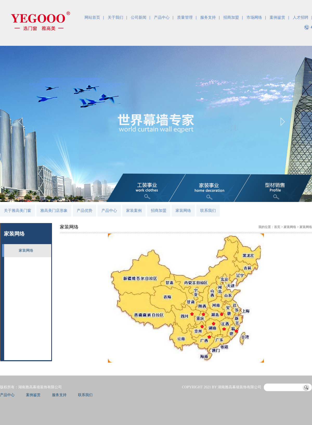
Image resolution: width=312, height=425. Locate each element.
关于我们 (115, 17)
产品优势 (84, 210)
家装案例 (134, 210)
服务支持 (208, 17)
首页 (277, 227)
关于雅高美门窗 (17, 210)
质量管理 (185, 17)
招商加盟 (231, 17)
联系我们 (208, 210)
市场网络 (254, 17)
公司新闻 (138, 17)
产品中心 (162, 17)
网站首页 (92, 17)
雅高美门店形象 (54, 210)
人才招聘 (300, 17)
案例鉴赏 (277, 17)
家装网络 (183, 210)
